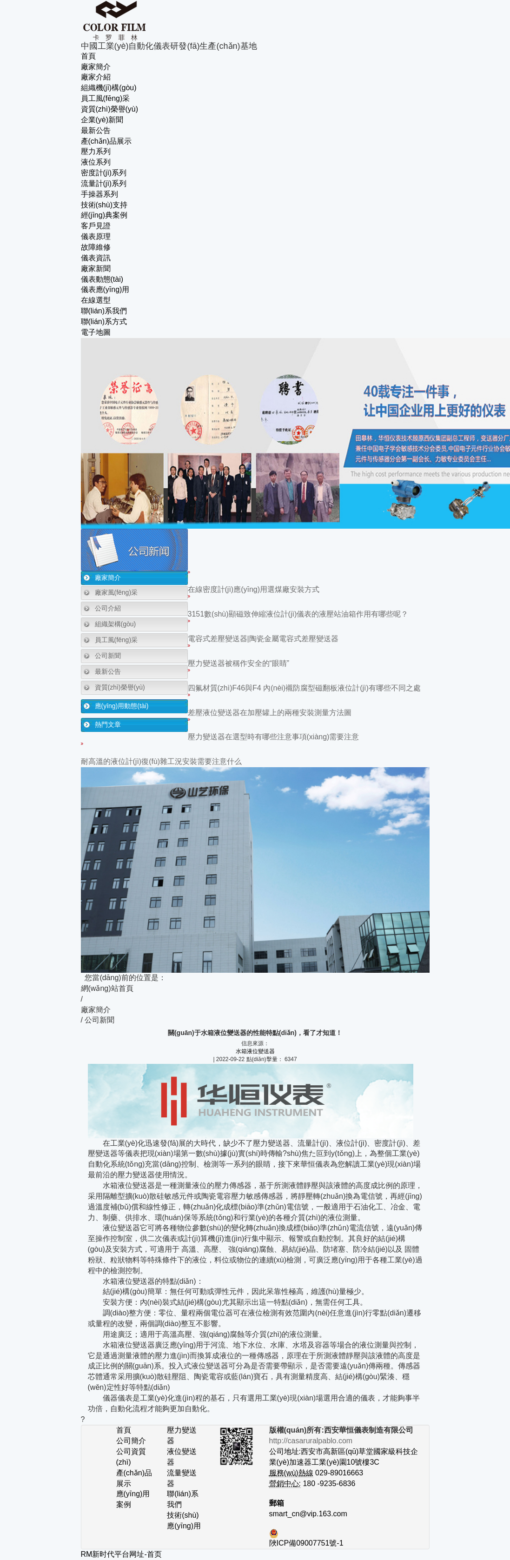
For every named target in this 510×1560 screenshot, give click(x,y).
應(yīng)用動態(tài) (122, 706)
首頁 (88, 56)
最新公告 (96, 130)
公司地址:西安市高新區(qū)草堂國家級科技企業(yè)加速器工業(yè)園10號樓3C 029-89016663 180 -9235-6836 (343, 1462)
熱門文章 (108, 724)
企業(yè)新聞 (102, 120)
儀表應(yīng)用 (105, 289)
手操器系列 (99, 194)
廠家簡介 (96, 67)
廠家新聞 (96, 268)
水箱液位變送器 (255, 1051)
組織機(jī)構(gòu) (109, 88)
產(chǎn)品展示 (106, 141)
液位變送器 (182, 1456)
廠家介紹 (96, 77)
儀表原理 (96, 236)
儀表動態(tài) (102, 279)
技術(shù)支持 (104, 205)
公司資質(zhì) (131, 1456)
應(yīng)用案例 (133, 1499)
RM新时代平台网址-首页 (121, 1554)
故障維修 (96, 247)
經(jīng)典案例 (104, 215)
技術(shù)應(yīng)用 (184, 1520)
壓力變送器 (182, 1435)
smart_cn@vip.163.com (308, 1514)
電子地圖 (96, 332)
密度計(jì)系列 (104, 173)
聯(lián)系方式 (104, 321)
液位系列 (96, 162)
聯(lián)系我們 (104, 311)
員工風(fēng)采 (105, 98)
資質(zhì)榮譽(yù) (110, 109)
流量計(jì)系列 (104, 183)
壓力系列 (96, 151)
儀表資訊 (96, 258)
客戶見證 (96, 226)
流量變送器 (182, 1478)
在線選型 (96, 300)
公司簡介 (131, 1441)
